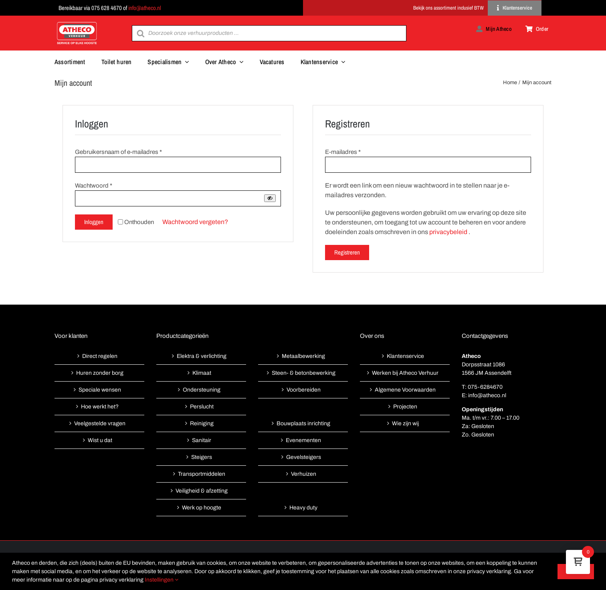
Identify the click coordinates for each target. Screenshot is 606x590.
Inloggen (93, 222)
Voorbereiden (304, 390)
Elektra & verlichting (201, 356)
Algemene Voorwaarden (405, 390)
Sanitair (201, 440)
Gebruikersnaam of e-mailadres (118, 152)
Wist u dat (100, 440)
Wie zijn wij (405, 423)
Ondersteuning (201, 390)
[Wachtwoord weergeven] (270, 198)
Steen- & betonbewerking (303, 373)
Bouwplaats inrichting (303, 423)
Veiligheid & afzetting (202, 491)
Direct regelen (99, 356)
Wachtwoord (93, 185)
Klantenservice (405, 356)
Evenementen (303, 440)
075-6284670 (485, 387)
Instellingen (161, 580)
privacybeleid (448, 231)
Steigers (201, 457)
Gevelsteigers (303, 457)
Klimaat (201, 373)
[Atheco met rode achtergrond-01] (77, 22)
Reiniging (202, 423)
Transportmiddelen (201, 474)
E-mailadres (343, 152)
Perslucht (202, 407)
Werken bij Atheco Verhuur (405, 373)
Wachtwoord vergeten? (195, 221)
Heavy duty (303, 508)
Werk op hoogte (201, 508)
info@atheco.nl (144, 8)
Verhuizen (303, 474)
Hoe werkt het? (100, 407)
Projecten (405, 407)
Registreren (347, 252)
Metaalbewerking (303, 356)
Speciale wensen (100, 390)
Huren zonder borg (99, 373)
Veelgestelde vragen (99, 423)
